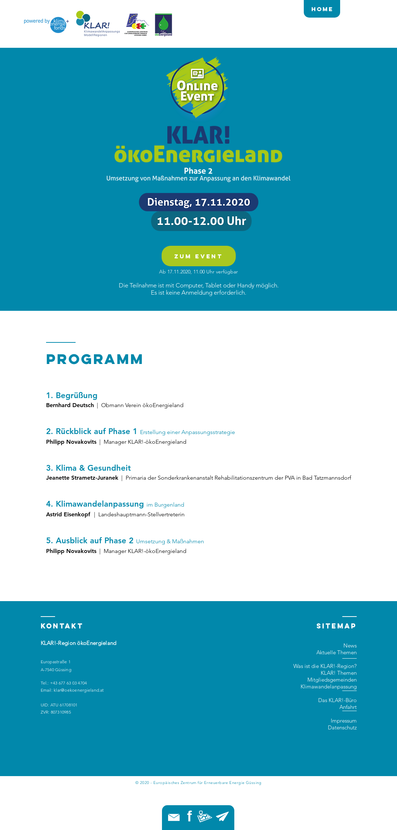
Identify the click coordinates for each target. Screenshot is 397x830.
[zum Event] (199, 256)
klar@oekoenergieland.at (79, 690)
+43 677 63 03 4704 (68, 683)
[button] (204, 816)
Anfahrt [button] (348, 707)
